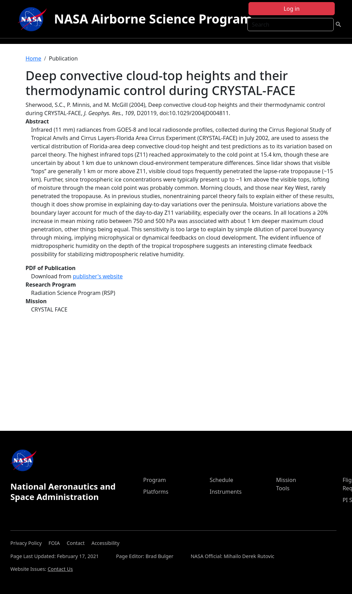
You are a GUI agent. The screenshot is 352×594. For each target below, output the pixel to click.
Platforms (155, 491)
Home (33, 58)
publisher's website (98, 276)
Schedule (221, 480)
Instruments (226, 491)
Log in (292, 8)
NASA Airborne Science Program (153, 18)
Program (154, 480)
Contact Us (60, 569)
